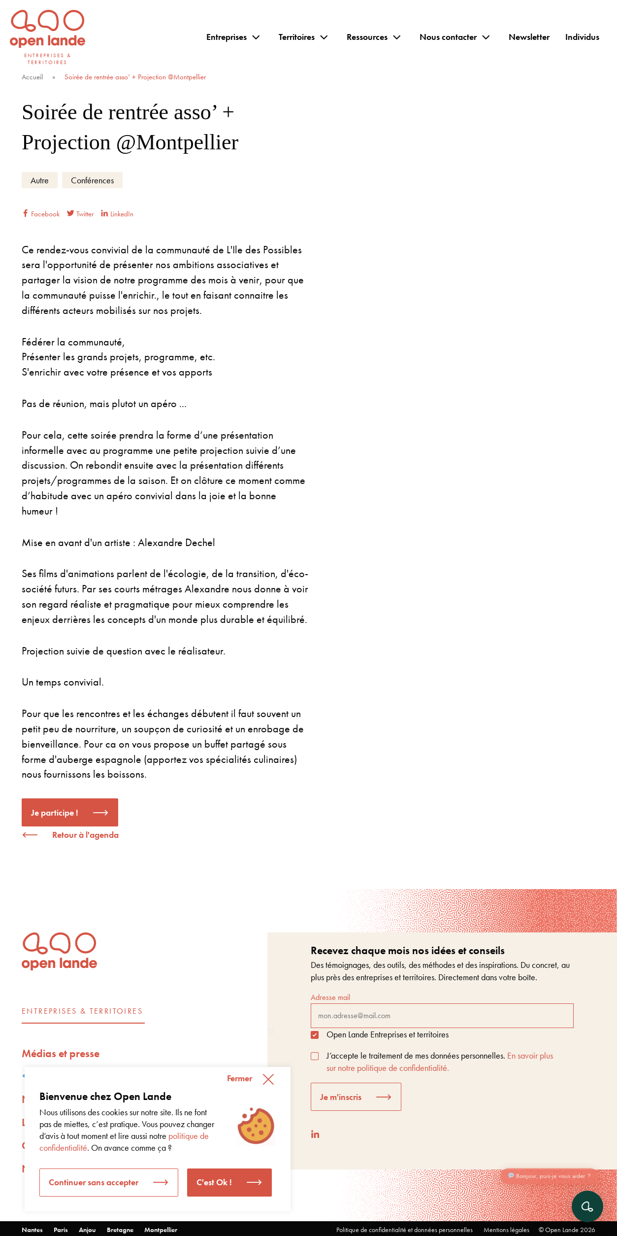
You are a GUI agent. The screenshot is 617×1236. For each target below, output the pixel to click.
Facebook (41, 214)
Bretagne (120, 1229)
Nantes (32, 1229)
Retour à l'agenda (85, 834)
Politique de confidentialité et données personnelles (404, 1229)
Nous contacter (448, 36)
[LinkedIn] (315, 1134)
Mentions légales (506, 1229)
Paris (61, 1229)
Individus (582, 36)
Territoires (297, 36)
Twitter (80, 214)
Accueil (32, 77)
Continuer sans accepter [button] (93, 1182)
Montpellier (160, 1229)
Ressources (367, 36)
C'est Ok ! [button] (214, 1182)
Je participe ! (54, 812)
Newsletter (529, 36)
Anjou (87, 1229)
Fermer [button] (239, 1078)
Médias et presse (60, 1053)
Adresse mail (442, 1010)
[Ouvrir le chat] (587, 1206)
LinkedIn (117, 214)
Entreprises (226, 36)
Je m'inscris (340, 1096)
